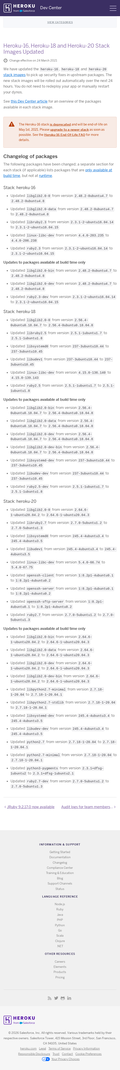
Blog (60, 878)
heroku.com (28, 1048)
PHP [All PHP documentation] (60, 920)
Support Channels (60, 883)
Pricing (60, 977)
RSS (49, 998)
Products (60, 972)
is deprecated (60, 124)
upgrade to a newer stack (69, 130)
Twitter (56, 998)
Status (59, 889)
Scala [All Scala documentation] (59, 935)
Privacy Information (86, 1048)
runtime (45, 175)
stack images (14, 75)
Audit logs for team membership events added (89, 807)
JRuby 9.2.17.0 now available (31, 807)
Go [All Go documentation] (60, 930)
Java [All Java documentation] (60, 914)
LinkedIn (69, 998)
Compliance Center (60, 867)
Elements (60, 967)
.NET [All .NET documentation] (60, 946)
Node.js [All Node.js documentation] (60, 904)
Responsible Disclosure (34, 1054)
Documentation (60, 857)
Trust (55, 1054)
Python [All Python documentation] (60, 925)
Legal (42, 1048)
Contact (67, 1054)
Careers (60, 961)
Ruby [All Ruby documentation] (59, 909)
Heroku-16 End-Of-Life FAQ (64, 135)
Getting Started (60, 852)
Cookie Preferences (88, 1054)
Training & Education (60, 873)
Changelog (60, 862)
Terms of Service (59, 1048)
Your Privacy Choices (61, 1059)
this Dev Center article (29, 101)
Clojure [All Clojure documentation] (60, 941)
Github (62, 998)
